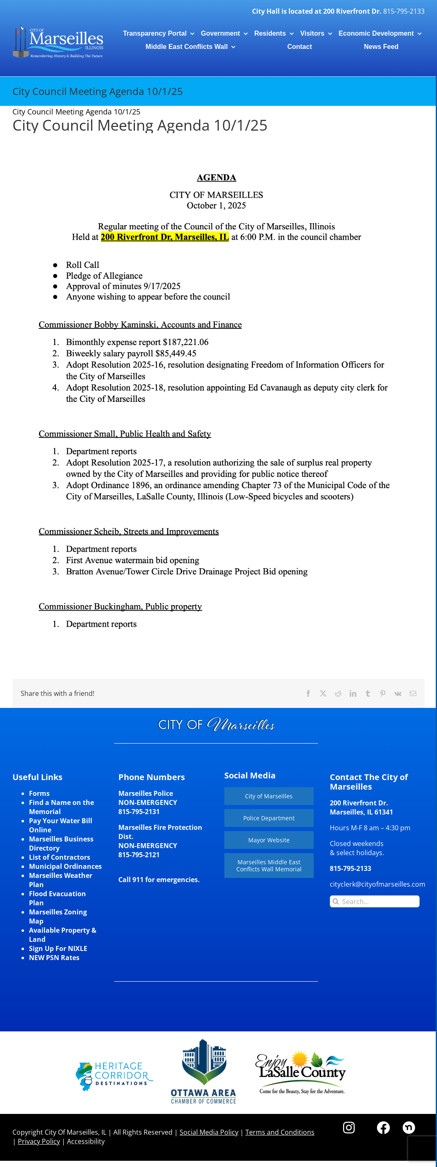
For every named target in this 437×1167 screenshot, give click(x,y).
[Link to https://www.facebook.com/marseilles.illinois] (383, 1127)
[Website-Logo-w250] (204, 1039)
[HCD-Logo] (114, 1065)
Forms (39, 793)
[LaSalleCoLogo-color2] (300, 1053)
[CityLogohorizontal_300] (57, 25)
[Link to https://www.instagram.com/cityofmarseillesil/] (349, 1127)
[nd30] (409, 1124)
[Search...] (375, 901)
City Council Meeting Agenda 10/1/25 (140, 125)
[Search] (336, 901)
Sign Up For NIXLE (58, 948)
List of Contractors (59, 857)
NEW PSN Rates (54, 957)
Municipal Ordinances (65, 866)
